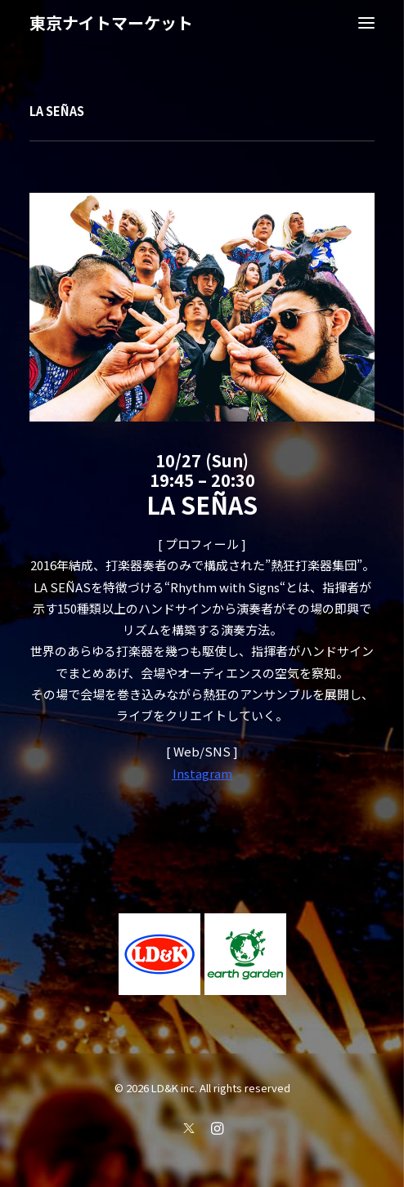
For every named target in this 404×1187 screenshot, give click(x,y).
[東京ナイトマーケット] (111, 23)
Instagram (202, 773)
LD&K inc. (174, 1088)
